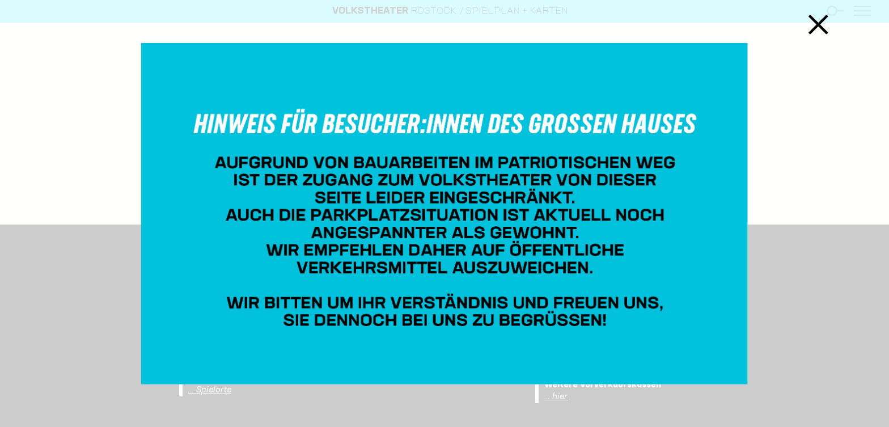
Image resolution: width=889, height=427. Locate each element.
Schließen (818, 24)
